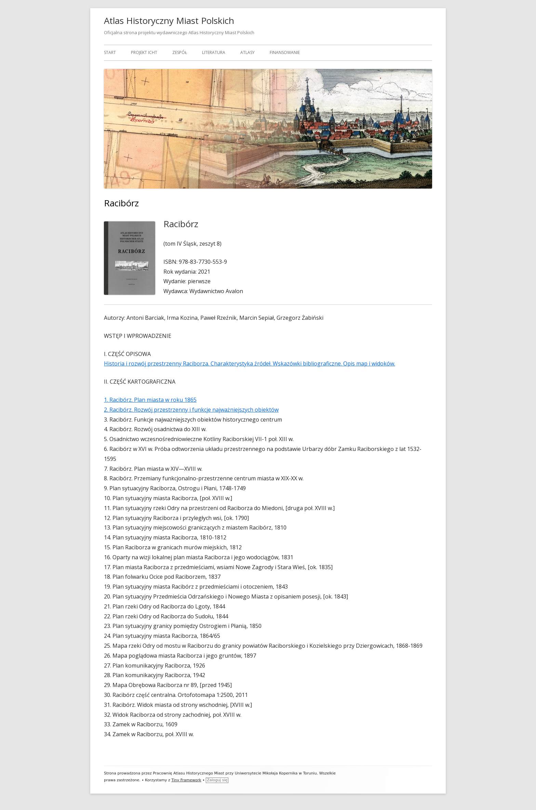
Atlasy (247, 52)
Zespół (179, 52)
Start (110, 52)
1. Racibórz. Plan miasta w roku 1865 (150, 399)
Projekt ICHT (144, 52)
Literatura (213, 52)
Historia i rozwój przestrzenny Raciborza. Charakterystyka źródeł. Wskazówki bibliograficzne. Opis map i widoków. (249, 363)
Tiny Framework (186, 780)
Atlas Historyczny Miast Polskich (169, 20)
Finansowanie (285, 52)
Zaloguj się (217, 780)
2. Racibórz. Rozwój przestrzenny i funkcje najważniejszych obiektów (191, 409)
